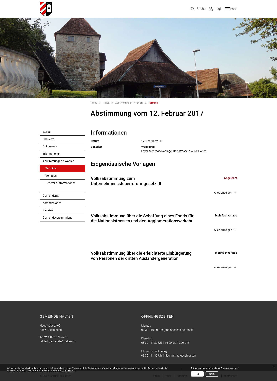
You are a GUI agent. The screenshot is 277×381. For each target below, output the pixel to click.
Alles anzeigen (223, 192)
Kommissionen (52, 203)
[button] (198, 9)
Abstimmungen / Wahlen (58, 161)
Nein (212, 374)
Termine (55, 169)
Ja (197, 374)
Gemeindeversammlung (58, 217)
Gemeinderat (51, 195)
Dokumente (50, 146)
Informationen (51, 153)
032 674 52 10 (59, 337)
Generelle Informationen (60, 183)
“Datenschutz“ (68, 370)
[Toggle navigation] (230, 9)
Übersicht (48, 139)
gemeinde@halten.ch (62, 341)
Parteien (48, 210)
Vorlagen (51, 175)
